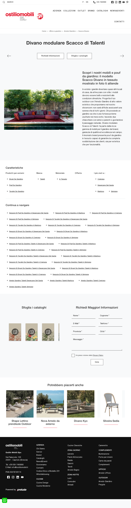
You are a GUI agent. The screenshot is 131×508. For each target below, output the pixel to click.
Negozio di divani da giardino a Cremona (24, 245)
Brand (91, 11)
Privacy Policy (98, 364)
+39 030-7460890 (16, 473)
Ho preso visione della (89, 364)
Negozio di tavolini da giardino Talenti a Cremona (28, 270)
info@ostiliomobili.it (20, 476)
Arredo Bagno (73, 479)
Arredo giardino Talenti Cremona (93, 289)
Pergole (102, 493)
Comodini (71, 490)
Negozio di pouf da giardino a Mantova (70, 213)
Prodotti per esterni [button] (15, 173)
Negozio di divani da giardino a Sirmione (62, 245)
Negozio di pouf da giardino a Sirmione (61, 220)
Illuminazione (104, 463)
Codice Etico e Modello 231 (48, 480)
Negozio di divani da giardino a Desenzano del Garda (29, 239)
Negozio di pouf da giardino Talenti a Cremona (26, 258)
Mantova (101, 192)
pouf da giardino (15, 185)
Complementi (104, 473)
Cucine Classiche (75, 454)
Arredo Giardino (70, 31)
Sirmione (114, 192)
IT (83, 2)
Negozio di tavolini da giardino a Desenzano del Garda (30, 226)
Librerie (71, 463)
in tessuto (63, 179)
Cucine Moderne (43, 495)
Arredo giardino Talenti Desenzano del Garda (26, 289)
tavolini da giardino (16, 192)
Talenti (42, 179)
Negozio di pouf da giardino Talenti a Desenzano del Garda (31, 251)
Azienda (57, 11)
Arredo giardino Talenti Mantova (62, 289)
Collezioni (69, 11)
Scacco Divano (83, 31)
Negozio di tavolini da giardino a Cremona (25, 232)
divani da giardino (16, 179)
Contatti (119, 22)
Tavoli (70, 475)
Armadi (70, 494)
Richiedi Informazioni (50, 56)
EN (87, 2)
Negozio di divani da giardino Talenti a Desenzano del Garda (32, 276)
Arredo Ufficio (105, 482)
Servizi (39, 461)
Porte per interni (105, 466)
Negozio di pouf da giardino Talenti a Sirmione (69, 258)
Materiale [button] (60, 173)
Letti (69, 487)
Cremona (101, 179)
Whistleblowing (42, 483)
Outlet (82, 11)
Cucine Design (42, 491)
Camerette (103, 454)
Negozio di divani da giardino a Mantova (72, 239)
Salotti (70, 472)
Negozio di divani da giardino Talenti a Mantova (80, 276)
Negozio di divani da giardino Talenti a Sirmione (71, 283)
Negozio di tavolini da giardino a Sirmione (64, 232)
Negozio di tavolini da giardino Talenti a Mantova (82, 264)
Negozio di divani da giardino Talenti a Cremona (27, 283)
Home (44, 31)
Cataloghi (102, 11)
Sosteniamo (41, 473)
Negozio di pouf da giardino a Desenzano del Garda (28, 213)
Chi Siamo (40, 457)
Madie (70, 469)
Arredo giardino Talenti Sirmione (21, 295)
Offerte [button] (78, 173)
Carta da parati (105, 470)
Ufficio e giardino (55, 31)
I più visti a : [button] (99, 173)
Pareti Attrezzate (75, 466)
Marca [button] (39, 173)
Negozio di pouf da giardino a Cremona (24, 220)
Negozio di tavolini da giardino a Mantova (74, 226)
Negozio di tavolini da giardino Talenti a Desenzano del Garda (32, 264)
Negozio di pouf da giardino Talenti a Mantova (78, 251)
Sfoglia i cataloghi (79, 56)
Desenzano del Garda (106, 185)
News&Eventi (117, 11)
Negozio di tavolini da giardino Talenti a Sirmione (72, 270)
